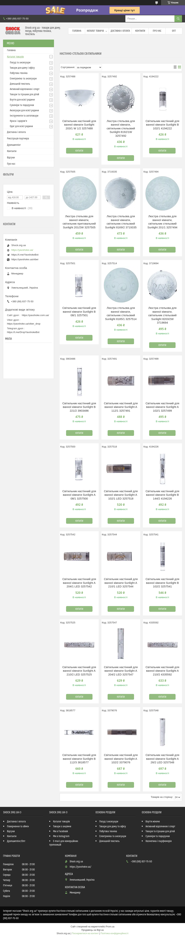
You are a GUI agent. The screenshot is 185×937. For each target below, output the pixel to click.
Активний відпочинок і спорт (24, 89)
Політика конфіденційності (115, 933)
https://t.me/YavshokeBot (25, 254)
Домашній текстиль (20, 83)
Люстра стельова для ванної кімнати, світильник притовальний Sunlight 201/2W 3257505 (79, 222)
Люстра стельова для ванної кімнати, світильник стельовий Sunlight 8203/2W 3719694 (162, 315)
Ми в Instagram (61, 836)
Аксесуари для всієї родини (24, 110)
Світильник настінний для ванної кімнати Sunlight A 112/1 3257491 (121, 407)
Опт (174, 30)
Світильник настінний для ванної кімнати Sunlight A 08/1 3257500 (79, 495)
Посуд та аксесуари (20, 62)
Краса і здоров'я (18, 121)
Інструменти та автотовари (24, 115)
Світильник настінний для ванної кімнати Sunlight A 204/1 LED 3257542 (79, 582)
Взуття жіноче (153, 821)
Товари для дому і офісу (22, 67)
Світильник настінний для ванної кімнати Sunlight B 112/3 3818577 (79, 758)
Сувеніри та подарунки (22, 105)
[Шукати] (178, 18)
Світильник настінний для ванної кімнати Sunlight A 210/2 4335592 (162, 670)
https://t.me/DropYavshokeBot (23, 332)
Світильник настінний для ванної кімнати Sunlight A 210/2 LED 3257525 (79, 670)
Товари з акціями (62, 826)
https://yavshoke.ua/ (22, 250)
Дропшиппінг (14, 145)
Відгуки (11, 157)
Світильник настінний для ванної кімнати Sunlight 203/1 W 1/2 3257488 (79, 124)
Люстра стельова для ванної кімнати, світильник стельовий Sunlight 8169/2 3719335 (121, 222)
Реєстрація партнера (18, 138)
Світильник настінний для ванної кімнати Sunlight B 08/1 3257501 (79, 311)
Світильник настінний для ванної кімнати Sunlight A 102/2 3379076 (121, 758)
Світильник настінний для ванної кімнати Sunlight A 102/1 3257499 (162, 407)
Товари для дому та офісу (112, 826)
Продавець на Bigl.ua (92, 930)
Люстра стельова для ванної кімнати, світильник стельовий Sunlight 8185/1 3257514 (121, 313)
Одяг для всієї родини (21, 126)
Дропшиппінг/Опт (16, 841)
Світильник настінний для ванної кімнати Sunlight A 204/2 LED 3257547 (121, 670)
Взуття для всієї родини (22, 99)
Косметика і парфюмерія (159, 841)
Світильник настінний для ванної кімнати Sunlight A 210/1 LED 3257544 (121, 582)
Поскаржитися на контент (85, 933)
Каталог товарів (95, 30)
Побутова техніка (19, 73)
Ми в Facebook (60, 831)
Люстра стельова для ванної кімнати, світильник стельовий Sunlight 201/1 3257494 (162, 222)
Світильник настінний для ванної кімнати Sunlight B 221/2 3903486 (79, 407)
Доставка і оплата (120, 30)
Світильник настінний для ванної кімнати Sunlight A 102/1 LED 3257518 (121, 495)
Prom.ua (110, 926)
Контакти (140, 30)
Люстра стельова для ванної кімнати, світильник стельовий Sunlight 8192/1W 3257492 (121, 128)
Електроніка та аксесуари (23, 78)
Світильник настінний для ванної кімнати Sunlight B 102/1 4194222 (162, 124)
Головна (76, 30)
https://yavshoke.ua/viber (25, 259)
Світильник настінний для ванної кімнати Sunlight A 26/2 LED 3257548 (162, 758)
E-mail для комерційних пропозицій (63, 843)
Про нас (157, 30)
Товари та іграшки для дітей (24, 94)
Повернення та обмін (18, 826)
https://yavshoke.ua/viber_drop (23, 323)
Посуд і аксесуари (108, 821)
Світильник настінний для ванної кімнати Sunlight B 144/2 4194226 (162, 495)
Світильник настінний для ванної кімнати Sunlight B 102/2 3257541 (162, 582)
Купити (79, 150)
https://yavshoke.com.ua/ (35, 315)
